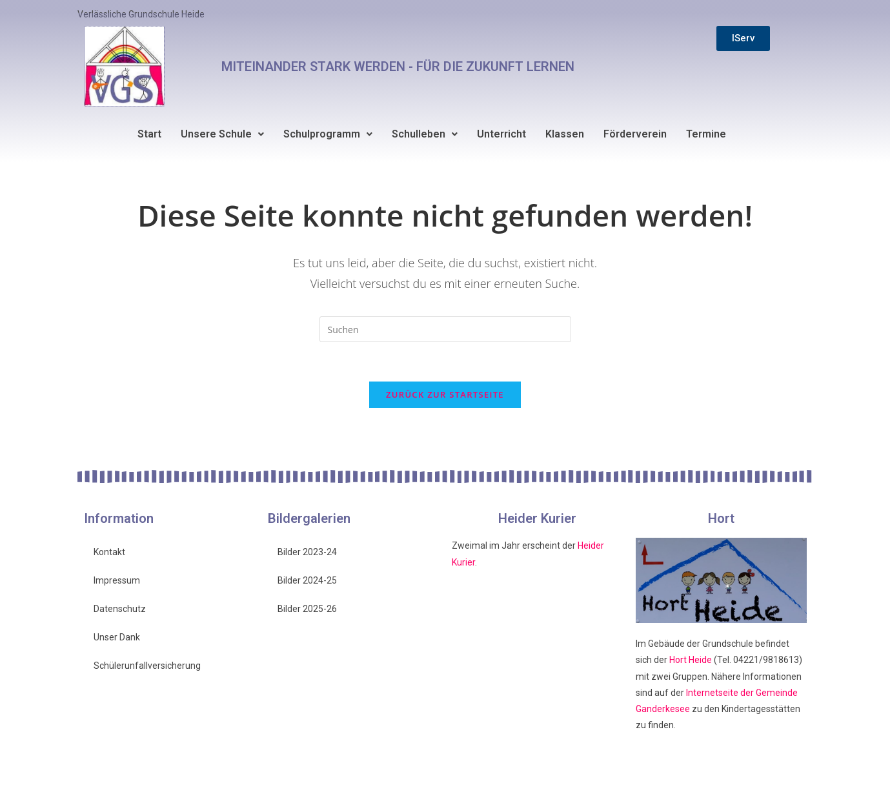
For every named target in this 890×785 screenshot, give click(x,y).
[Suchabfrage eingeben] (445, 329)
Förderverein (635, 134)
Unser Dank (117, 637)
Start (149, 134)
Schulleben (425, 134)
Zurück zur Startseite (445, 394)
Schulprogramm (327, 134)
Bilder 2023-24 (307, 552)
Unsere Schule (222, 134)
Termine (706, 134)
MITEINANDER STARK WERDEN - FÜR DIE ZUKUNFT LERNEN (397, 66)
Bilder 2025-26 (307, 609)
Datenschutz (120, 609)
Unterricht (501, 134)
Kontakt (109, 552)
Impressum (117, 580)
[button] (222, 134)
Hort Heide (690, 660)
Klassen (564, 134)
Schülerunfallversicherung (147, 665)
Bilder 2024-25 (307, 580)
